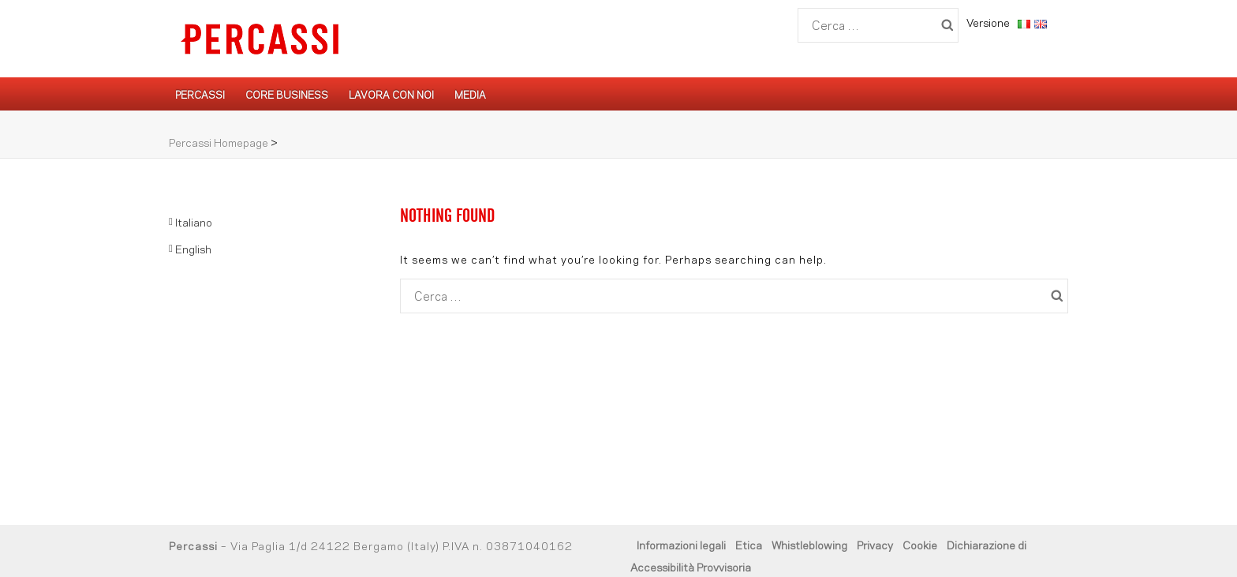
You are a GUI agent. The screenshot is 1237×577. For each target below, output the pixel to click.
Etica (748, 544)
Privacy (875, 544)
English (193, 248)
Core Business (286, 94)
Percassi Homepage (218, 141)
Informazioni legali (681, 544)
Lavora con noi (391, 94)
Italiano (193, 221)
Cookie (920, 544)
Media (470, 94)
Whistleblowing (809, 544)
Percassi (200, 94)
